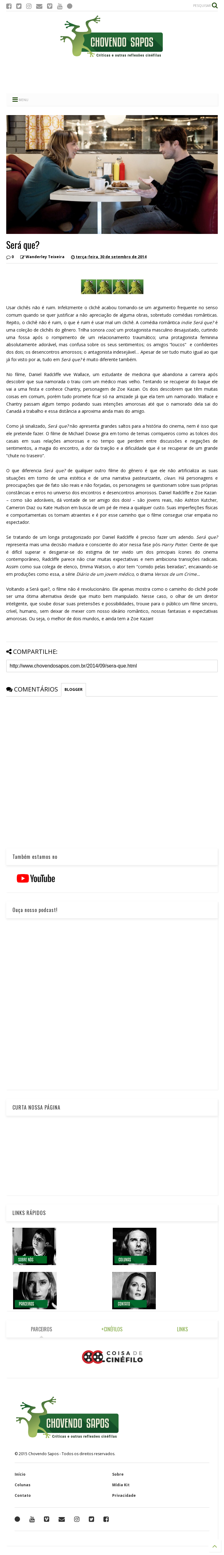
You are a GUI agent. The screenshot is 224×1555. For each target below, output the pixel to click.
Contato (23, 1495)
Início (20, 1474)
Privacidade (124, 1495)
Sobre (118, 1474)
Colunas (23, 1484)
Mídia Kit (121, 1484)
